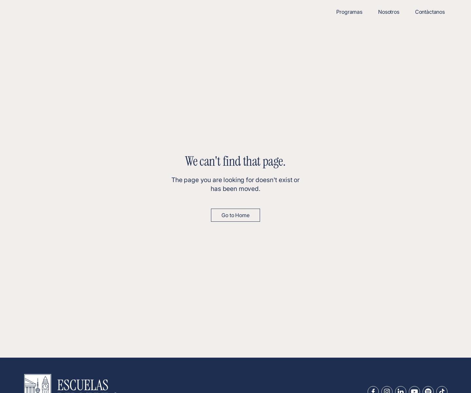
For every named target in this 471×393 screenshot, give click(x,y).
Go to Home (235, 215)
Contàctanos (430, 12)
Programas (349, 12)
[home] (59, 11)
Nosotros (388, 12)
